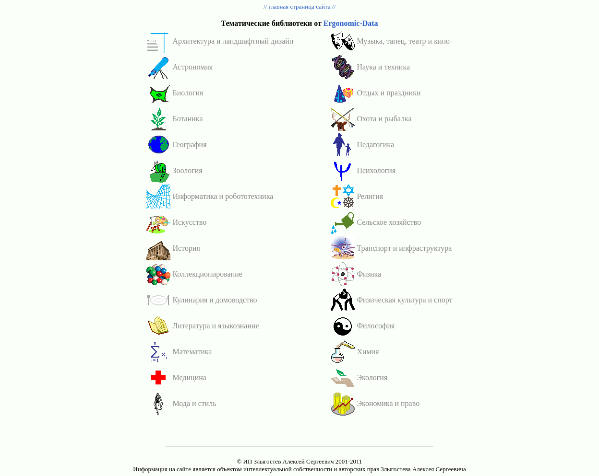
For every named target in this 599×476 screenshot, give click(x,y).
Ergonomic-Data (350, 23)
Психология (376, 170)
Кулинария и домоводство (214, 300)
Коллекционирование (207, 274)
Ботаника (187, 119)
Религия (370, 196)
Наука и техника (383, 67)
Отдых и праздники (388, 93)
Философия (376, 326)
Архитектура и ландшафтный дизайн (232, 41)
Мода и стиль (194, 403)
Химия (368, 352)
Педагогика (375, 144)
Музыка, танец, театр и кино (403, 41)
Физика (369, 274)
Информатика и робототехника (222, 196)
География (189, 144)
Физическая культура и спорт (404, 300)
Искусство (189, 222)
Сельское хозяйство (389, 222)
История (186, 248)
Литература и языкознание (215, 326)
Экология (372, 377)
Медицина (189, 377)
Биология (187, 93)
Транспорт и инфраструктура (404, 248)
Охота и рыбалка (384, 119)
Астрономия (192, 67)
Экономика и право (388, 403)
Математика (192, 352)
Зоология (187, 170)
